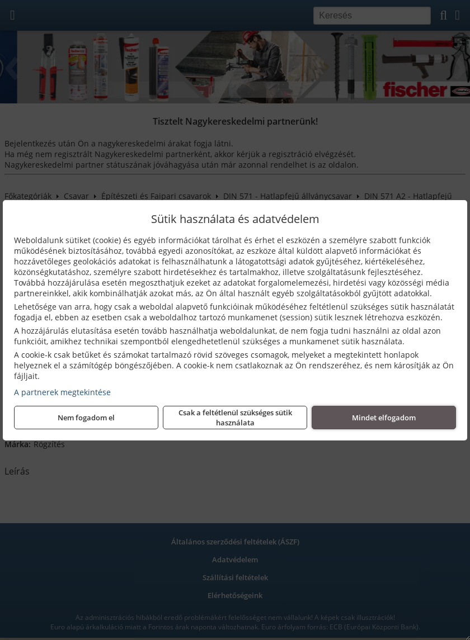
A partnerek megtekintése (62, 392)
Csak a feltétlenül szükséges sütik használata (235, 417)
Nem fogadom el (86, 418)
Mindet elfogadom (384, 418)
